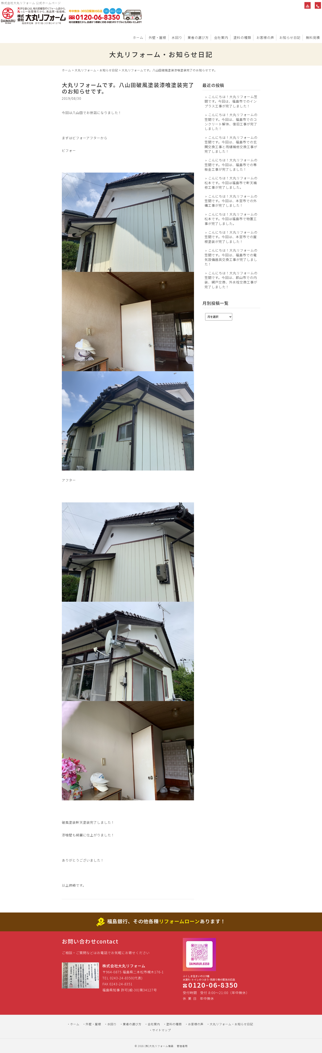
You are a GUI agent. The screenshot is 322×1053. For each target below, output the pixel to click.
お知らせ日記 (289, 37)
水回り (177, 37)
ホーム (138, 37)
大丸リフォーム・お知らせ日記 (96, 70)
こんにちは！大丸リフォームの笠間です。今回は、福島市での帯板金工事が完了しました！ (231, 165)
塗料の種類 (242, 37)
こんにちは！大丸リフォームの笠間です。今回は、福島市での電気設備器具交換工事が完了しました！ (231, 257)
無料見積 (313, 37)
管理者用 (182, 1046)
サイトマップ (161, 1030)
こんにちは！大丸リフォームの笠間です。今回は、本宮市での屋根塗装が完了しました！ (231, 237)
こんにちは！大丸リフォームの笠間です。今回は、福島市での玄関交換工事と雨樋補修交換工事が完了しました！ (231, 144)
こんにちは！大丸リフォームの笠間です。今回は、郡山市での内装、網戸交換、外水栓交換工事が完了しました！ (231, 280)
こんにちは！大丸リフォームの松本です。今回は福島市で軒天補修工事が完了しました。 (231, 183)
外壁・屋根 (157, 37)
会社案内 (221, 37)
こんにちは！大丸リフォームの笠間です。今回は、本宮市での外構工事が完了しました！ (231, 201)
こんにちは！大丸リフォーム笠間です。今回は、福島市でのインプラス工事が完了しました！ (231, 101)
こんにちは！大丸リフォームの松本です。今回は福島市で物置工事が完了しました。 (231, 219)
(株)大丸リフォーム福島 (159, 1046)
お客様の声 (265, 37)
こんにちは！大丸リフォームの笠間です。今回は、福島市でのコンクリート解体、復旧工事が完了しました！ (231, 121)
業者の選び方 (198, 37)
